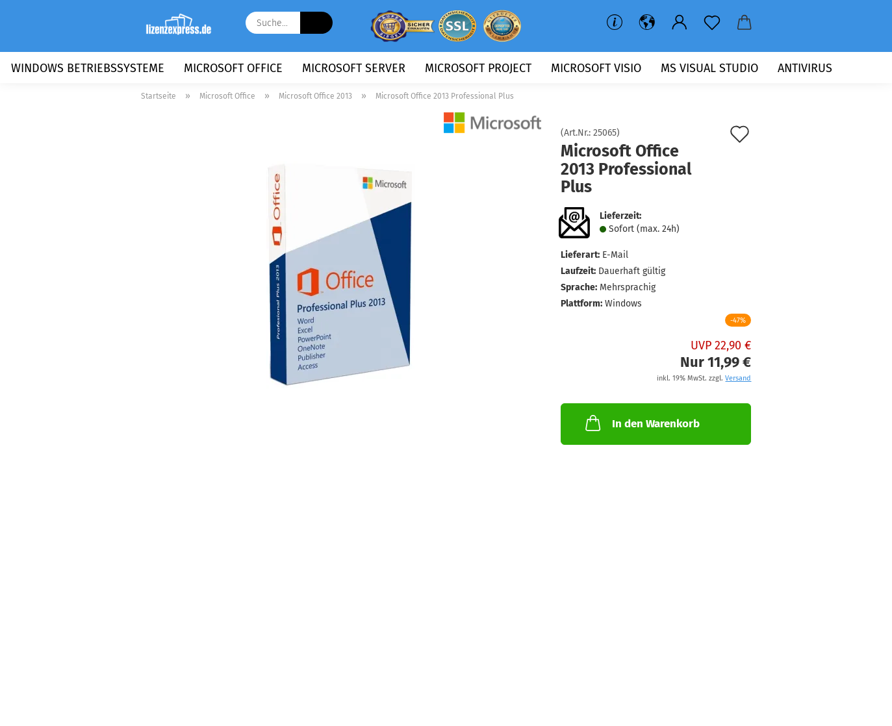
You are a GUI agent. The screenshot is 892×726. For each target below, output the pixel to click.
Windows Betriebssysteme (87, 68)
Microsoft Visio (596, 68)
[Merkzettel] (712, 22)
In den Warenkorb (641, 422)
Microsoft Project (478, 68)
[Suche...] (316, 23)
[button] (647, 22)
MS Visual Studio (709, 68)
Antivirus (805, 68)
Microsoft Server (353, 68)
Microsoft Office (233, 68)
